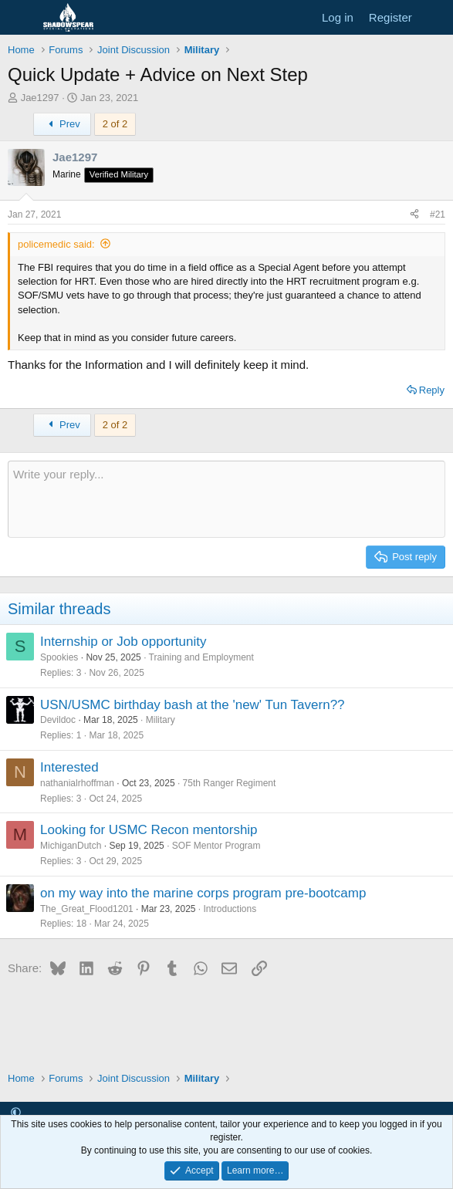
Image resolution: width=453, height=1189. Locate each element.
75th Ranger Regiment (229, 783)
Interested (69, 767)
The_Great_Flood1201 (87, 909)
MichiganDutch (70, 845)
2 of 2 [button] (115, 124)
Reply (432, 390)
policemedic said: (56, 244)
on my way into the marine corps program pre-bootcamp (203, 893)
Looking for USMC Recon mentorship (149, 830)
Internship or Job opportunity (123, 641)
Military (160, 719)
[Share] (414, 215)
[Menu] (21, 17)
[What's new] (435, 17)
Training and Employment (201, 657)
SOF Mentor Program (216, 845)
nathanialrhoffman (77, 783)
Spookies (59, 657)
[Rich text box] (226, 499)
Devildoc (58, 719)
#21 (437, 214)
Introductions (230, 909)
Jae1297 (40, 97)
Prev (62, 124)
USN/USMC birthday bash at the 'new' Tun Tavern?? (192, 705)
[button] (16, 1113)
